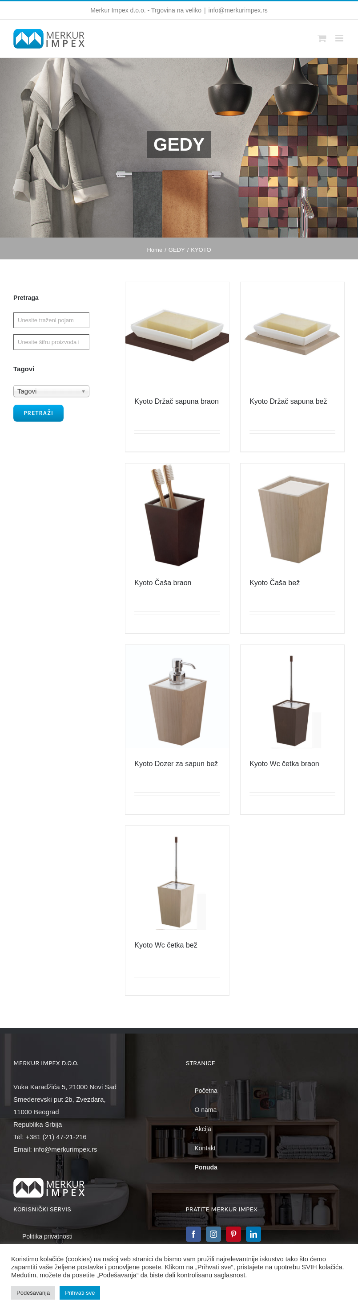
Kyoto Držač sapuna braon (176, 401)
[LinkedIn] (253, 1234)
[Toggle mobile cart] (322, 38)
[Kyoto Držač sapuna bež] (292, 334)
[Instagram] (213, 1234)
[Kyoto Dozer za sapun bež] (177, 697)
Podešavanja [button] (33, 1292)
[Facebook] (193, 1234)
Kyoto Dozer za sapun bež (176, 763)
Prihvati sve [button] (80, 1292)
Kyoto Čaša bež (274, 583)
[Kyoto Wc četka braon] (292, 697)
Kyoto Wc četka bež (165, 945)
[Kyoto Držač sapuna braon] (177, 334)
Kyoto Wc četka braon (284, 763)
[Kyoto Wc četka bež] (177, 878)
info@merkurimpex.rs (238, 10)
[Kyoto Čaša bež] (292, 515)
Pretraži (38, 413)
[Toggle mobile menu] (340, 38)
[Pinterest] (233, 1234)
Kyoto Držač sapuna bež (288, 401)
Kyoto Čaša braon (162, 583)
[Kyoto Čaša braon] (177, 515)
